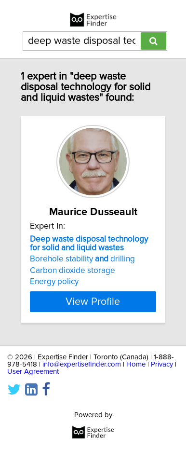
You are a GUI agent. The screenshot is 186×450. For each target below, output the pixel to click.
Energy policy (54, 281)
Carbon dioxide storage (72, 270)
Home (136, 364)
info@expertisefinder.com (81, 364)
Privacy (162, 364)
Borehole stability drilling (82, 259)
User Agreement (33, 371)
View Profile (93, 301)
